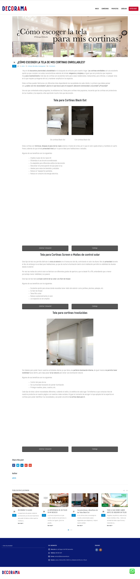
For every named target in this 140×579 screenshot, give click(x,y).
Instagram (100, 550)
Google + (26, 465)
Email (30, 465)
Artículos (30, 66)
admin (23, 66)
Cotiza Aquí (133, 9)
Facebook (13, 465)
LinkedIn (21, 465)
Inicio (97, 9)
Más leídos (35, 66)
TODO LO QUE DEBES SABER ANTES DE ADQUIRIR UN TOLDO (117, 511)
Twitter (17, 465)
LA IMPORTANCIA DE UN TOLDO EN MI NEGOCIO (57, 511)
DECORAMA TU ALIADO (25, 510)
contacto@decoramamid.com (62, 556)
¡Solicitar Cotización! (45, 248)
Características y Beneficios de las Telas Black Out (87, 511)
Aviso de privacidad (7, 546)
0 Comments (52, 66)
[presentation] (124, 490)
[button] (68, 530)
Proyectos (114, 9)
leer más (20, 523)
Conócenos (105, 9)
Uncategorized (41, 66)
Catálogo (124, 9)
